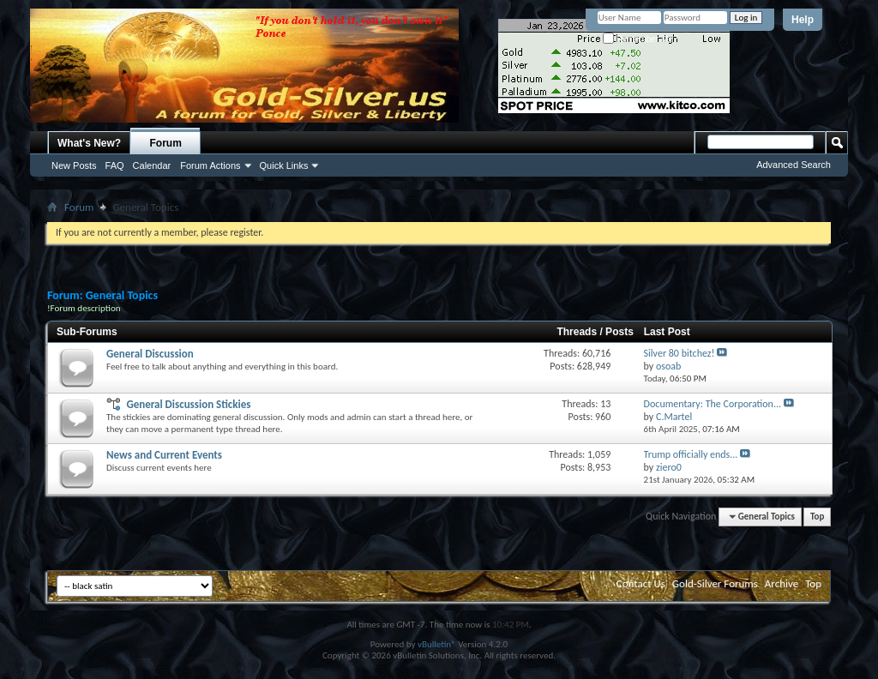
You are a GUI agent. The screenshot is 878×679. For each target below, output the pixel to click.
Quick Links (284, 165)
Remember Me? (640, 39)
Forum (166, 143)
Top (817, 516)
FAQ (114, 165)
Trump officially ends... (691, 454)
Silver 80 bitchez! (679, 353)
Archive (781, 583)
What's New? (89, 143)
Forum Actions (210, 165)
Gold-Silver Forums (715, 583)
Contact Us (640, 583)
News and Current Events (164, 454)
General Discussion (150, 353)
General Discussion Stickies (188, 404)
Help (802, 20)
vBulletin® (437, 644)
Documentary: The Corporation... (712, 404)
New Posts (74, 165)
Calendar (152, 165)
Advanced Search (793, 164)
